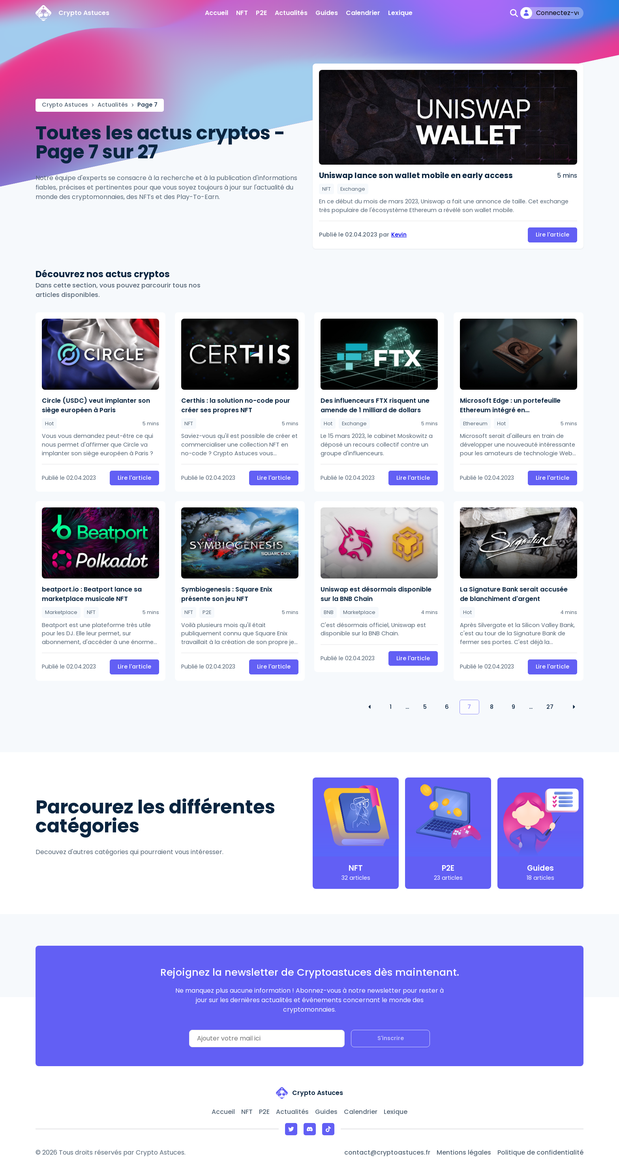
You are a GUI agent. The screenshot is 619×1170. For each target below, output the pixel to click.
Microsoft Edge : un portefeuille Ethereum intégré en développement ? (510, 405)
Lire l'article (552, 235)
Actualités (291, 12)
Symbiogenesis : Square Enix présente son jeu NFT (226, 594)
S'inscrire (390, 1038)
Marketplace (61, 612)
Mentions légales (464, 1152)
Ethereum (475, 423)
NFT (242, 12)
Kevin (399, 235)
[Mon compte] (551, 13)
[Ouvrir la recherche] (514, 13)
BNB (329, 612)
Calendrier (363, 12)
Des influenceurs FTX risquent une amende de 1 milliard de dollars (375, 405)
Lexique (400, 12)
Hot (49, 423)
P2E (261, 12)
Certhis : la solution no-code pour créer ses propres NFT (235, 405)
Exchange (352, 189)
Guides (326, 12)
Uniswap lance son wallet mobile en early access (416, 175)
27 (549, 707)
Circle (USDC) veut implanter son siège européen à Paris (96, 405)
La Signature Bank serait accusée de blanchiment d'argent (514, 594)
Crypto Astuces (65, 105)
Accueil (216, 12)
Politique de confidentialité (540, 1152)
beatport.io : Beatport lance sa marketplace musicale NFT (92, 594)
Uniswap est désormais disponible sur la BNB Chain (376, 594)
